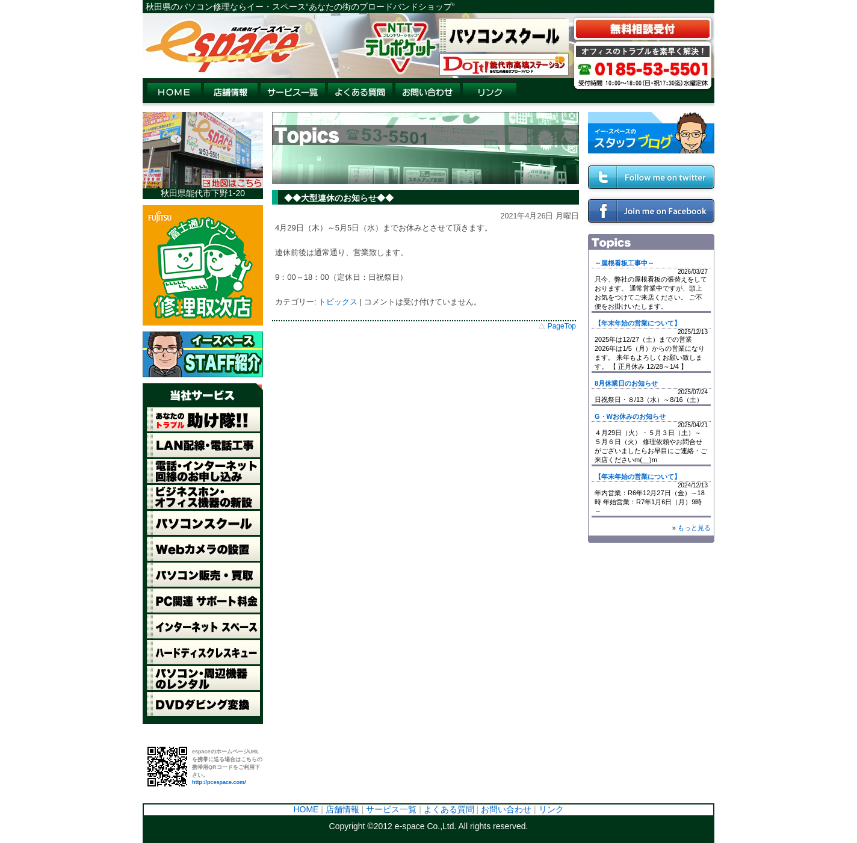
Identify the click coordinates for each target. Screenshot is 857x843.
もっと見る (694, 527)
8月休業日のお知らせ (626, 383)
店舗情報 (342, 809)
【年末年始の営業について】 (638, 323)
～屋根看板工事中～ (624, 263)
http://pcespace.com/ (219, 782)
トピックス (337, 301)
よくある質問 (449, 809)
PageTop (562, 326)
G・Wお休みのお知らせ (630, 416)
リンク (551, 809)
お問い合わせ (506, 809)
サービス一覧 (391, 809)
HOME (305, 809)
